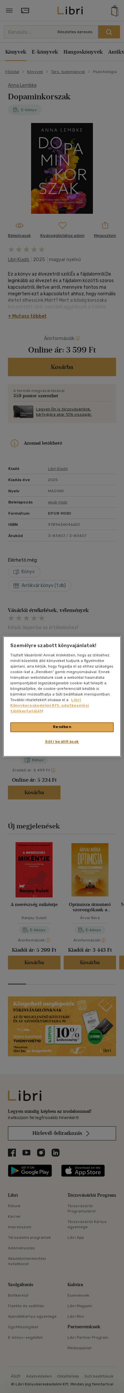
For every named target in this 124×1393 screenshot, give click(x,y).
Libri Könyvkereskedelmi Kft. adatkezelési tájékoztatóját (49, 706)
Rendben (62, 727)
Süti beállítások (62, 742)
